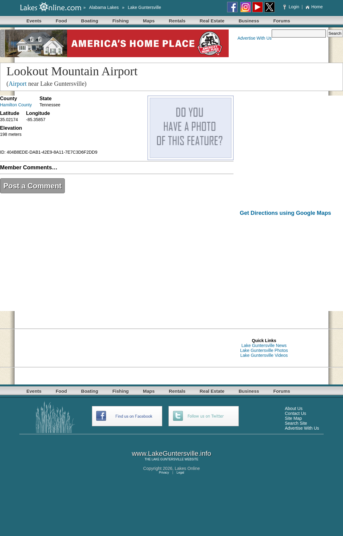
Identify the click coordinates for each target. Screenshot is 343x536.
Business (249, 20)
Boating (89, 20)
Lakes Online (187, 468)
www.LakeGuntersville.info (171, 453)
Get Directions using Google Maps (285, 213)
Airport (18, 83)
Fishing (120, 20)
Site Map (293, 418)
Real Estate (212, 20)
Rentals (177, 20)
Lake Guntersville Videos (264, 355)
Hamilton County (16, 104)
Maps (149, 20)
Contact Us (295, 413)
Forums (281, 20)
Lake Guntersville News (263, 345)
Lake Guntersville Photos (264, 350)
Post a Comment (32, 186)
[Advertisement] (291, 268)
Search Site (296, 423)
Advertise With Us (255, 38)
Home (314, 6)
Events (33, 20)
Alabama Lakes (104, 7)
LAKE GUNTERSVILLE (167, 459)
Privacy (164, 472)
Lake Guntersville (144, 7)
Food (61, 20)
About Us (294, 408)
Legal (180, 472)
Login (291, 6)
